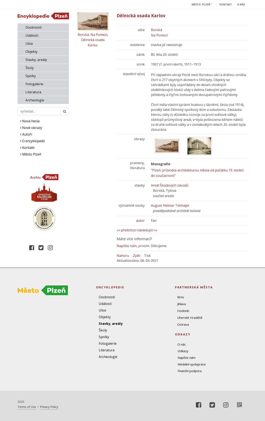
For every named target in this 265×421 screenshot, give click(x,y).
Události (31, 35)
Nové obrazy (31, 127)
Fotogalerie (34, 84)
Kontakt (225, 4)
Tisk (147, 255)
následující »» (147, 230)
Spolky (30, 76)
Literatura (33, 92)
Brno (180, 297)
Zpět (136, 255)
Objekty (31, 51)
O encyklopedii (32, 141)
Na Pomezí (159, 35)
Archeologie (34, 100)
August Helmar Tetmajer (170, 205)
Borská (156, 30)
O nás (241, 4)
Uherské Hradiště (189, 317)
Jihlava (181, 304)
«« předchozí (126, 230)
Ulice (29, 43)
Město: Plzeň (202, 4)
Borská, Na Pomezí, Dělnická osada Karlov (93, 39)
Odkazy (183, 351)
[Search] (39, 111)
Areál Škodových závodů (169, 185)
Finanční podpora (190, 371)
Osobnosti (33, 27)
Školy (29, 68)
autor (140, 220)
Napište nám (127, 246)
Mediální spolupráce (192, 364)
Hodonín (183, 311)
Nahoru (123, 255)
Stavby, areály (36, 59)
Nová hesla (30, 121)
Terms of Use (27, 407)
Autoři (26, 134)
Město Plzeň (30, 154)
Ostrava (183, 324)
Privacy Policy (49, 407)
